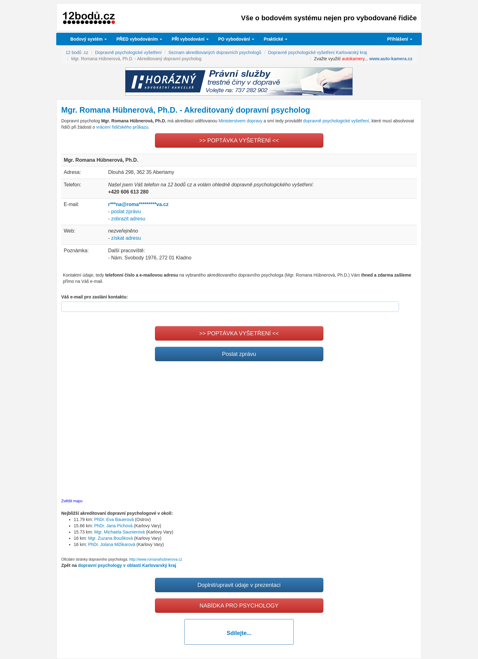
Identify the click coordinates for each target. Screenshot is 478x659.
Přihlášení (399, 39)
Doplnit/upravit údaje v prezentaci (239, 585)
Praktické (275, 39)
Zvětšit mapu (71, 501)
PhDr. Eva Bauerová (114, 519)
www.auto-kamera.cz (390, 58)
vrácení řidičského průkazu (122, 127)
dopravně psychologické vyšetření (336, 120)
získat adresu (126, 238)
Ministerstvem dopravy (240, 120)
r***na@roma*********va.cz (138, 204)
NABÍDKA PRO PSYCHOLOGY (238, 605)
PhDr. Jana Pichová (113, 525)
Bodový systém (88, 39)
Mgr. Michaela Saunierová (119, 531)
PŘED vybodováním (139, 39)
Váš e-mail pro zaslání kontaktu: (94, 296)
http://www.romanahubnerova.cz (155, 559)
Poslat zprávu (239, 354)
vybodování (190, 39)
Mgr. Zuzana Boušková (110, 538)
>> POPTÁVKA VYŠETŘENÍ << (239, 140)
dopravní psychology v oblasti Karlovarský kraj (127, 565)
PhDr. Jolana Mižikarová (111, 544)
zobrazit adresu (128, 218)
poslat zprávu (126, 211)
